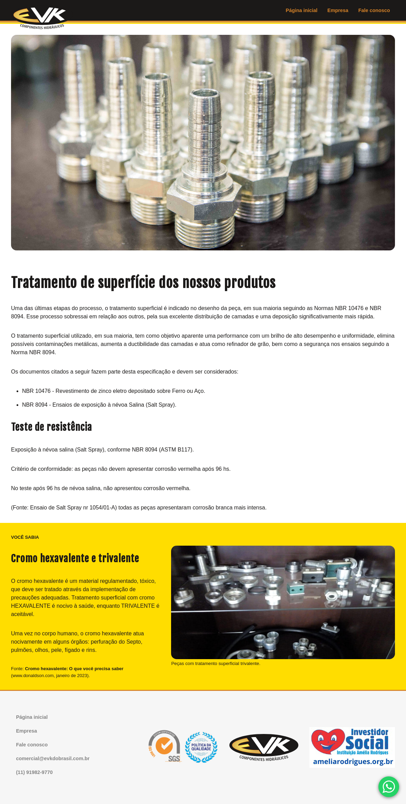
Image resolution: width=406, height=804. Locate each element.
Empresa (337, 10)
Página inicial (301, 10)
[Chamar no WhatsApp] (388, 786)
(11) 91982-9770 (34, 772)
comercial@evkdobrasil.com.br (52, 758)
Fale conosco (374, 10)
